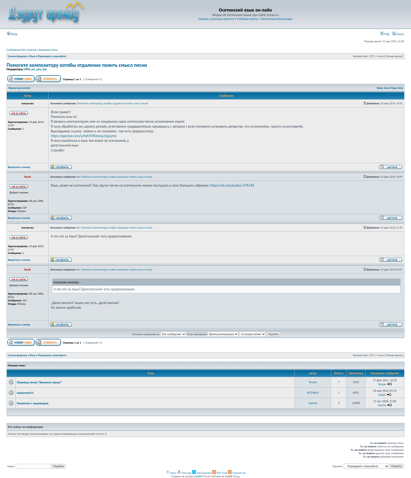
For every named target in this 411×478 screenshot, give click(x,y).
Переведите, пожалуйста (52, 56)
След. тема (397, 88)
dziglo (382, 394)
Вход (12, 34)
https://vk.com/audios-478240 (232, 185)
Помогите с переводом (32, 403)
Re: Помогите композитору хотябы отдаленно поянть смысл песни (114, 176)
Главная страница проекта (216, 19)
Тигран (313, 382)
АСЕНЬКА (313, 392)
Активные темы (48, 50)
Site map (184, 473)
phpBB (197, 476)
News (171, 473)
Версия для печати (19, 88)
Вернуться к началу (19, 167)
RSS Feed (219, 473)
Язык (32, 56)
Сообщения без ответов (21, 50)
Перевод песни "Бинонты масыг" (39, 382)
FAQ (384, 34)
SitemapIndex (202, 473)
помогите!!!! (25, 393)
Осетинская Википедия (276, 19)
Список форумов (17, 56)
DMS (27, 69)
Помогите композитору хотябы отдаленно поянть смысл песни (77, 65)
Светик (313, 403)
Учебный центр (247, 19)
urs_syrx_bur (39, 69)
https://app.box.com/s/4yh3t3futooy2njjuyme (83, 136)
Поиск (398, 34)
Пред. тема (383, 88)
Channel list (237, 473)
